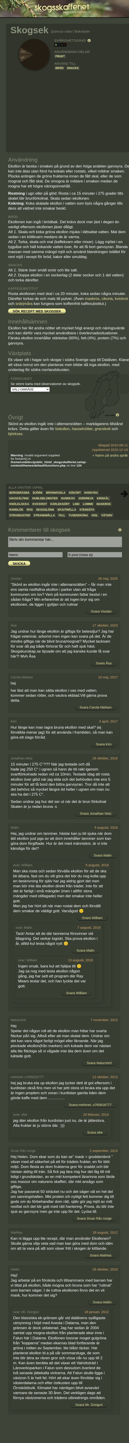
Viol (94, 515)
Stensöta (86, 509)
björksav (15, 434)
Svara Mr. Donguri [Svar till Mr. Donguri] (89, 1405)
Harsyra (91, 492)
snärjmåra (24, 304)
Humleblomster (45, 498)
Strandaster (19, 515)
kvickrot (121, 299)
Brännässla (56, 492)
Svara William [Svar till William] (92, 918)
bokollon (62, 429)
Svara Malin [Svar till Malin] (103, 855)
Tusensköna (78, 515)
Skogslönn (45, 509)
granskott (103, 429)
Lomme (88, 504)
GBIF (112, 415)
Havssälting (19, 498)
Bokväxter (82, 31)
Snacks (73, 68)
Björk (38, 492)
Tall (61, 515)
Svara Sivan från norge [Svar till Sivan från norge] (94, 1218)
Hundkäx (68, 498)
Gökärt (75, 492)
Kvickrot (39, 504)
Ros (30, 509)
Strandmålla (44, 515)
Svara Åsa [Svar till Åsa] (104, 663)
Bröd (59, 68)
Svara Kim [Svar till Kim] (104, 744)
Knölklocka (19, 504)
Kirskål (103, 498)
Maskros (104, 504)
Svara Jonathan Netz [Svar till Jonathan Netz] (96, 813)
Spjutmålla (66, 509)
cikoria (107, 299)
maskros (92, 299)
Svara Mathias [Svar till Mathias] (101, 1255)
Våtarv (106, 515)
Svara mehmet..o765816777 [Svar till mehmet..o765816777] (90, 1105)
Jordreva (85, 498)
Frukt (60, 56)
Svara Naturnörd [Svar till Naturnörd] (99, 1063)
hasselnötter (82, 429)
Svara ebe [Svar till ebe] (95, 1132)
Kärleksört (60, 504)
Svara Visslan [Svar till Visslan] (101, 611)
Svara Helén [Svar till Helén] (102, 1302)
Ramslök (16, 509)
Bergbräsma (19, 492)
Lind (76, 504)
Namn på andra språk (111, 455)
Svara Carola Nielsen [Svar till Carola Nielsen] (96, 707)
